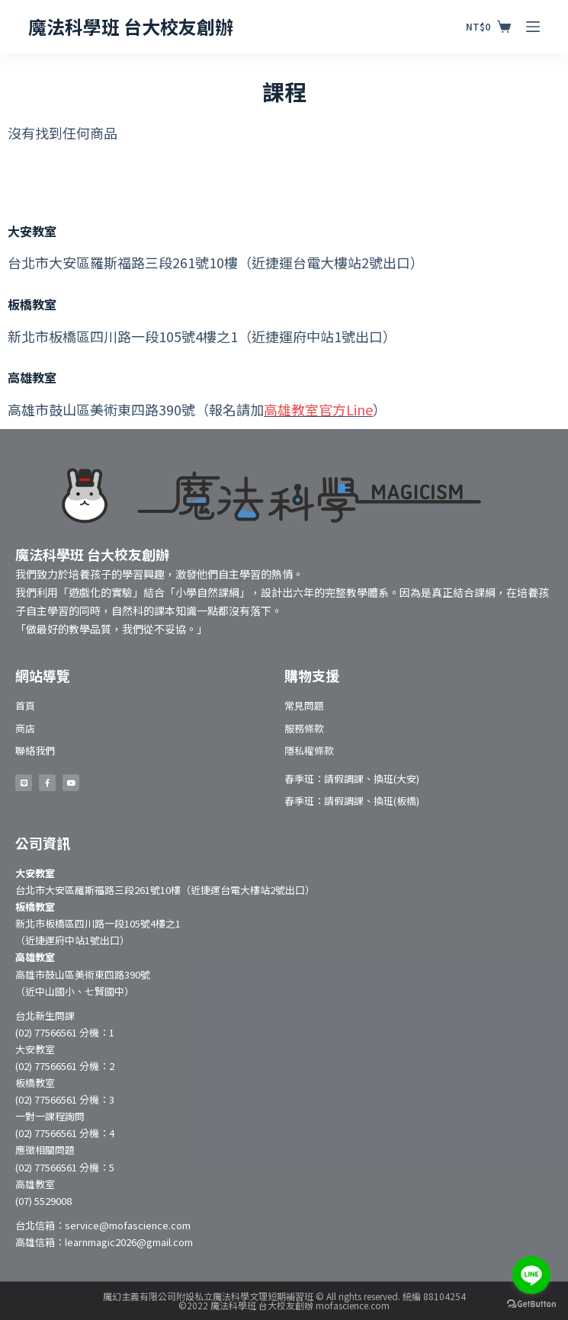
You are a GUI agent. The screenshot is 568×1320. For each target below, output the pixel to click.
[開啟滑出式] (533, 27)
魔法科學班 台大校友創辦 (130, 26)
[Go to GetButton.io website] (531, 1304)
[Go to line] (531, 1275)
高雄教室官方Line (318, 409)
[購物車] (488, 26)
